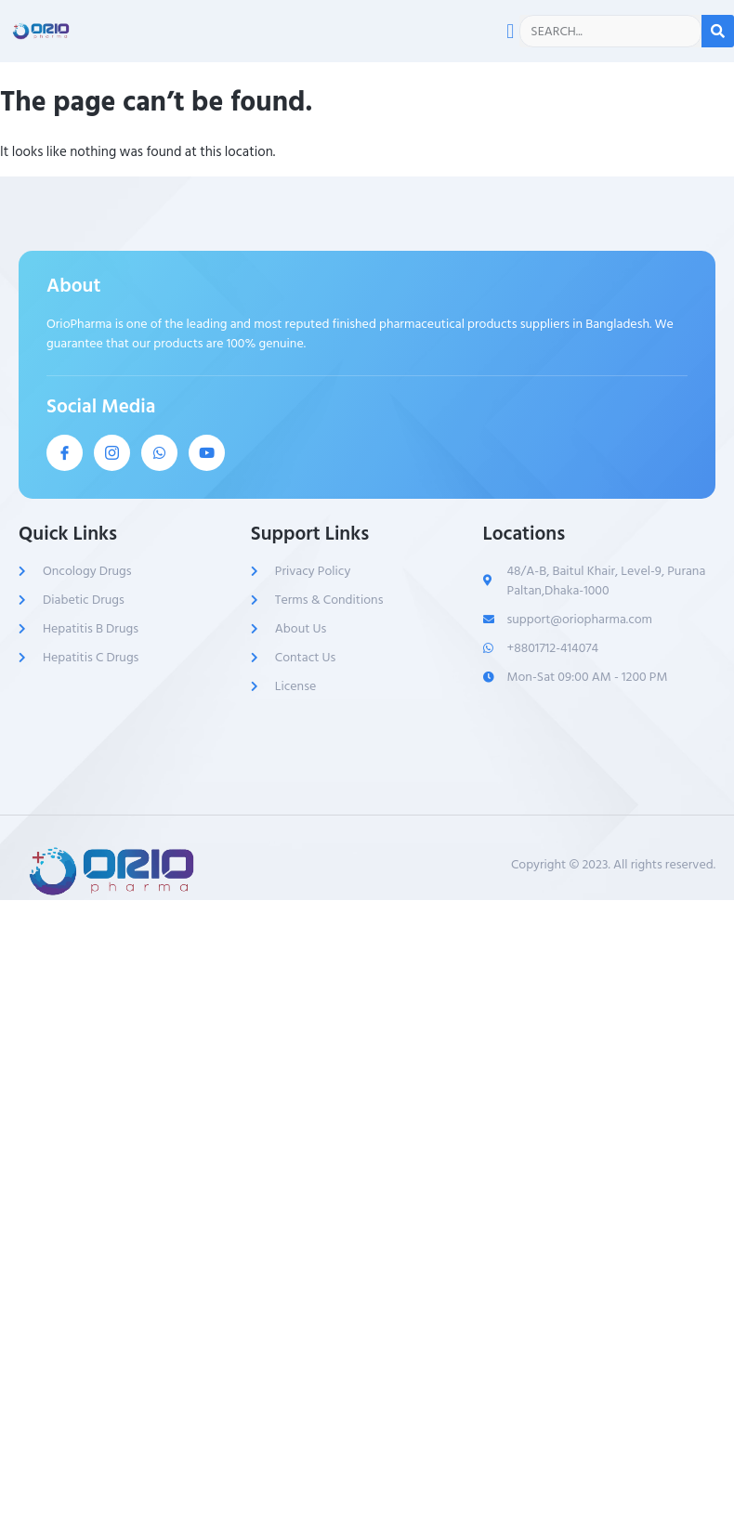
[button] (510, 31)
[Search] (717, 31)
